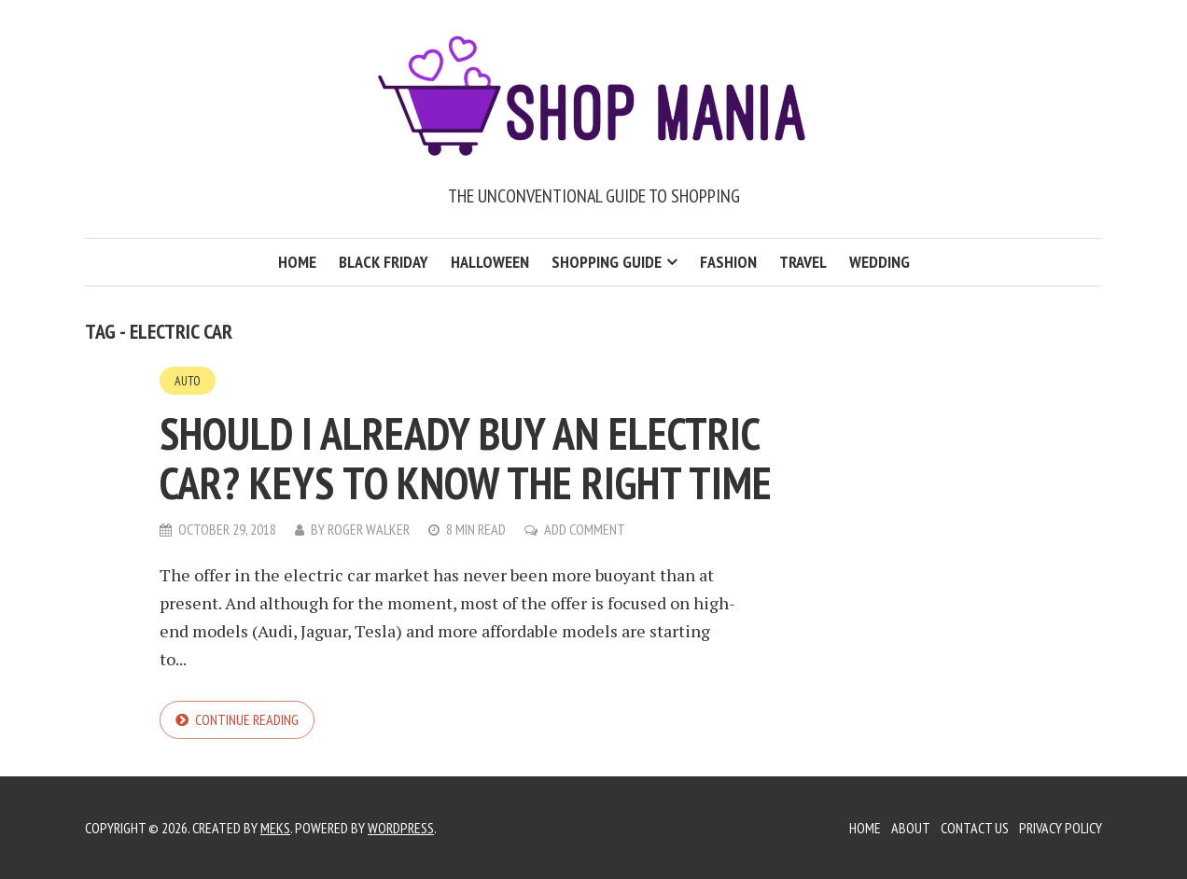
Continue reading (247, 719)
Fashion (728, 261)
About (910, 827)
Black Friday (383, 261)
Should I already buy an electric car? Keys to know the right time (466, 457)
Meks (275, 827)
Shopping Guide (607, 261)
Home (297, 261)
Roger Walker (369, 529)
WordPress (401, 827)
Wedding (879, 261)
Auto (188, 380)
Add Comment (584, 529)
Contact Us (975, 827)
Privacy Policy (1060, 827)
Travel (803, 261)
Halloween (490, 261)
